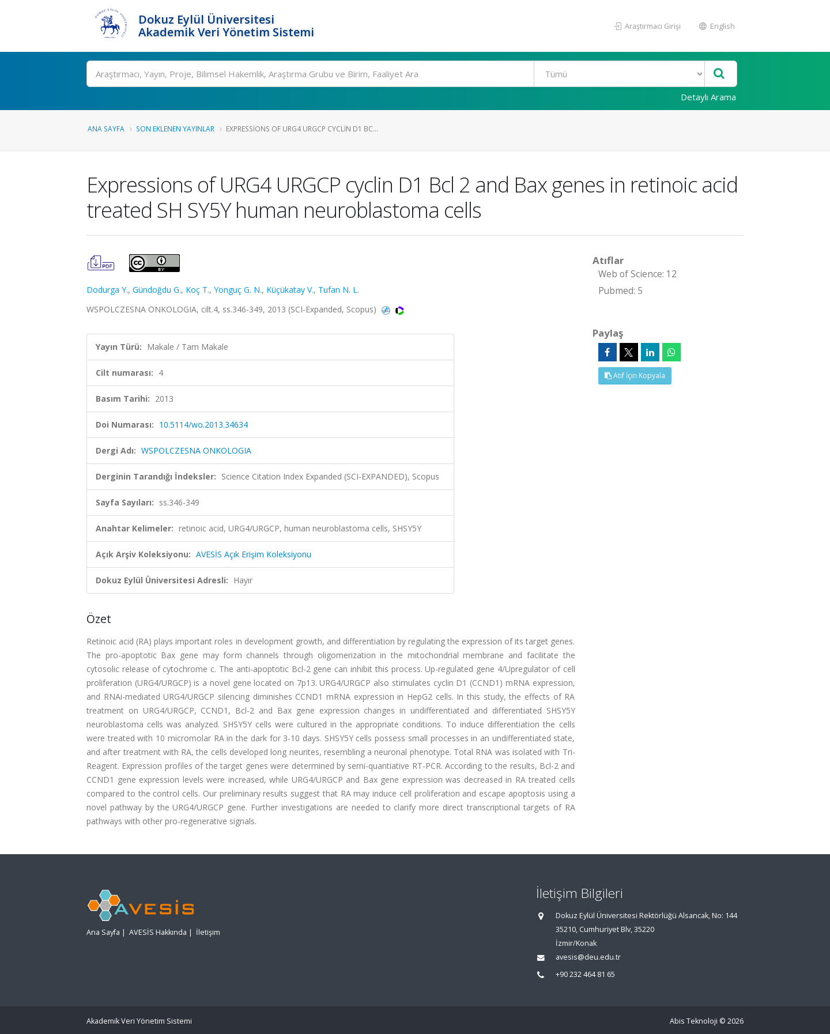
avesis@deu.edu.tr (588, 957)
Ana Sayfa (106, 128)
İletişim (208, 932)
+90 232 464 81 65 (585, 974)
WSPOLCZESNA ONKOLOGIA (196, 450)
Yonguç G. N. (238, 289)
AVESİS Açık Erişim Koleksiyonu (253, 554)
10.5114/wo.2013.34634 (203, 424)
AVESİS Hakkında (158, 932)
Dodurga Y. (107, 289)
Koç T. (197, 289)
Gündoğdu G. (157, 289)
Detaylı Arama (708, 97)
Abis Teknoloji (694, 1021)
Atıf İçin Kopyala (635, 375)
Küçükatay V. (290, 289)
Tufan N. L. (338, 289)
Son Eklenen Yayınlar (175, 128)
